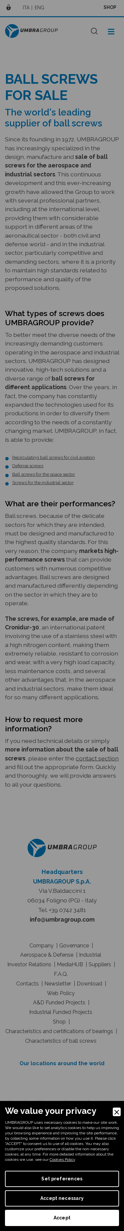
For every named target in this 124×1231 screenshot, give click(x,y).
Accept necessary (62, 1198)
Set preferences (61, 1178)
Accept (62, 1217)
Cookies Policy (62, 1159)
